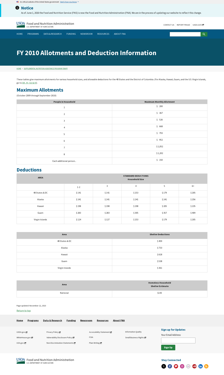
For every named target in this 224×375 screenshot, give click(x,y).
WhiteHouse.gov (24, 337)
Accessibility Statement (99, 332)
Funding (71, 320)
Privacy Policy (52, 332)
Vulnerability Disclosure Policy (59, 337)
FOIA (91, 337)
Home (19, 68)
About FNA (119, 320)
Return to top (24, 310)
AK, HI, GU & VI (29, 82)
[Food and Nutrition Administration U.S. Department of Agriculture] (45, 25)
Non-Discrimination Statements (60, 343)
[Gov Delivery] (176, 366)
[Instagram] (182, 366)
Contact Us (168, 25)
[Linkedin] (200, 366)
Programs (33, 320)
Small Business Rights (134, 337)
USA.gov (20, 343)
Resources (102, 320)
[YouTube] (194, 366)
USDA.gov (197, 25)
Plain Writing (94, 343)
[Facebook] (170, 366)
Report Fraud (183, 25)
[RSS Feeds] (206, 366)
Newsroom (86, 320)
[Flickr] (188, 366)
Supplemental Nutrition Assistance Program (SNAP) (46, 68)
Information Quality (133, 332)
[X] (163, 366)
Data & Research (52, 320)
